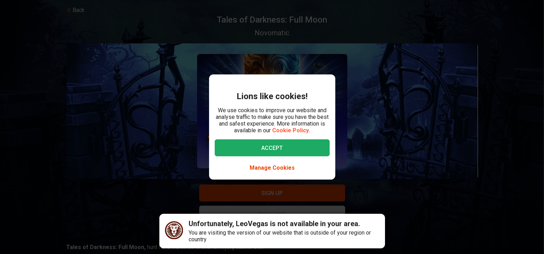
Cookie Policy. (291, 130)
